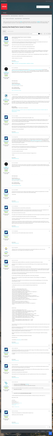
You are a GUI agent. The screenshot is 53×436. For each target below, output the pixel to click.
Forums (4, 12)
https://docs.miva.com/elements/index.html (35, 69)
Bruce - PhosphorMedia (6, 99)
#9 (49, 231)
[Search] (42, 7)
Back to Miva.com (4, 1)
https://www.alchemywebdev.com (16, 84)
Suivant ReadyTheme (26, 18)
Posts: (6, 45)
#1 (49, 37)
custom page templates (22, 63)
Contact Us (43, 431)
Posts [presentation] (4, 31)
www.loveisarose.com (15, 61)
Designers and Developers (9, 18)
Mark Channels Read (14, 15)
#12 (49, 348)
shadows (32, 63)
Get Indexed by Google (43, 109)
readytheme (28, 63)
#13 (49, 364)
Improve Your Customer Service (15, 109)
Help (38, 431)
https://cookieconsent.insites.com (36, 140)
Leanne (6, 251)
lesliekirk (6, 385)
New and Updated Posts (6, 15)
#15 (49, 411)
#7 (49, 189)
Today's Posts (21, 15)
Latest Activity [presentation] (10, 31)
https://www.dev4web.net (15, 90)
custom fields (16, 63)
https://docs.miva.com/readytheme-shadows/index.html (21, 70)
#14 (49, 381)
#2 (49, 67)
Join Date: (4, 44)
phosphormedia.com (14, 111)
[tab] (4, 31)
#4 (49, 115)
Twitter (20, 90)
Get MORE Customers (23, 109)
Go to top (48, 431)
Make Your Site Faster (37, 109)
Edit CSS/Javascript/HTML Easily (30, 109)
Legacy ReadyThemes (18, 18)
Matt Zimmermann (6, 72)
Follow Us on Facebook (17, 110)
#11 (49, 260)
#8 (49, 206)
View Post (27, 384)
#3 (49, 94)
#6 (49, 162)
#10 (49, 247)
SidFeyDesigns (6, 41)
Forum (4, 18)
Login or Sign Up (48, 1)
